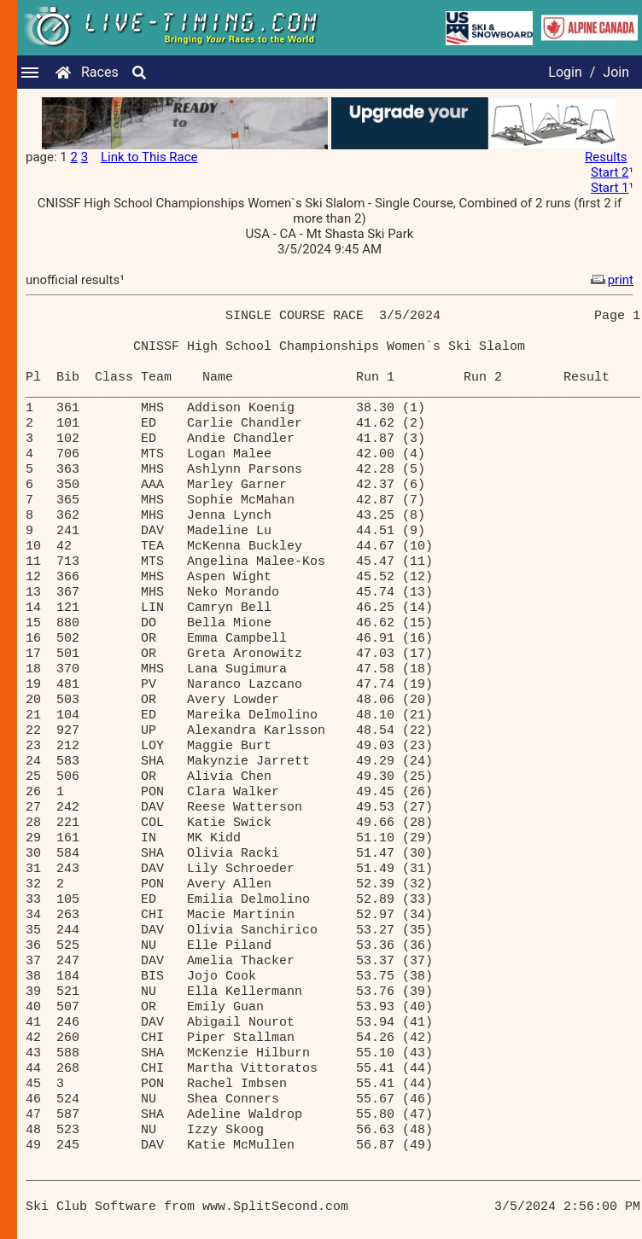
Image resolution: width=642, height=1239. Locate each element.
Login (564, 72)
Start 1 (609, 187)
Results (606, 157)
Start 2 (609, 172)
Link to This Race (149, 157)
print (610, 280)
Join (616, 72)
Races (100, 72)
